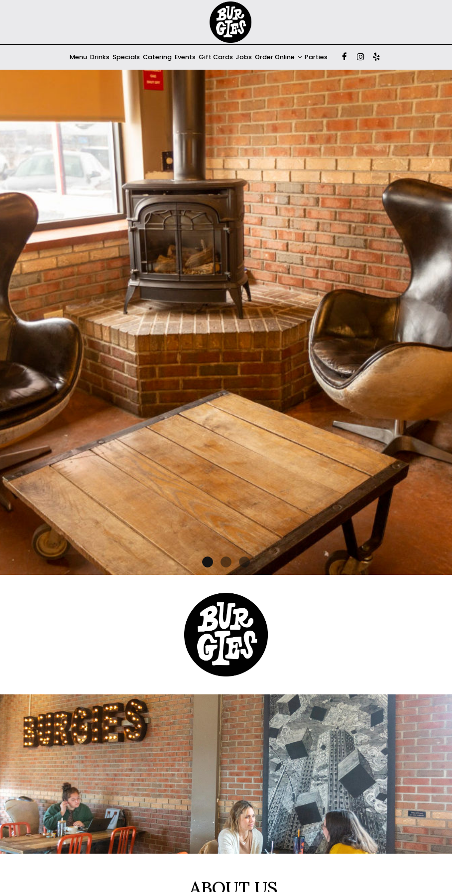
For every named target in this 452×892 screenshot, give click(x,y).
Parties (316, 57)
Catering (157, 57)
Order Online (278, 57)
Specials (126, 57)
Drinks (100, 57)
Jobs (244, 57)
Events (185, 57)
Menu (78, 57)
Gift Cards (216, 57)
